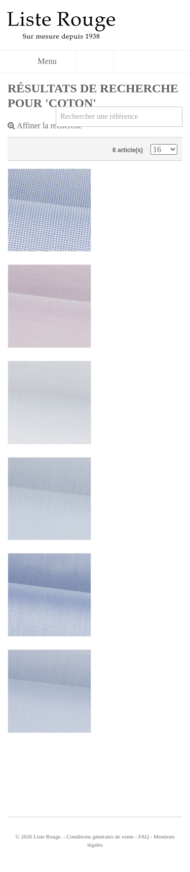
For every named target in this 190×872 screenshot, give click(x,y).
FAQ (143, 836)
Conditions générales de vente (99, 836)
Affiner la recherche (45, 125)
